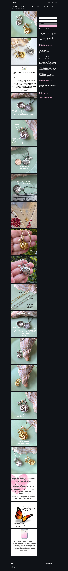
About (52, 2)
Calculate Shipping (42, 15)
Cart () (56, 2)
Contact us (13, 567)
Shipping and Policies (15, 566)
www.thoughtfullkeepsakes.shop (45, 97)
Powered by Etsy (49, 566)
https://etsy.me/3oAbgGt (43, 93)
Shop (49, 2)
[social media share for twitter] (41, 28)
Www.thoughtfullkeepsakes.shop (45, 45)
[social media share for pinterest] (43, 28)
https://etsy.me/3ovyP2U (43, 90)
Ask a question (47, 28)
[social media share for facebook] (39, 28)
